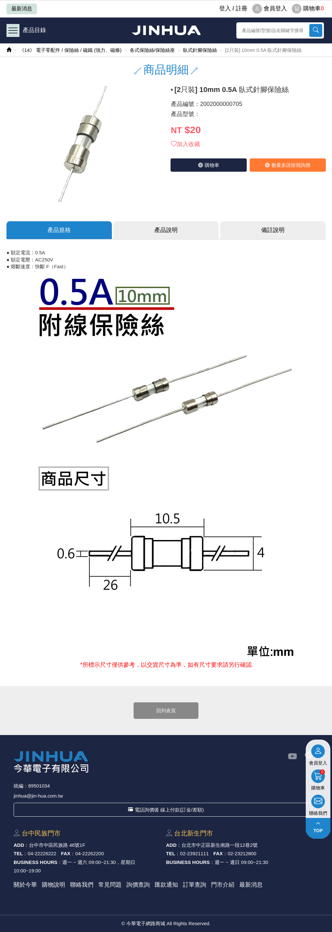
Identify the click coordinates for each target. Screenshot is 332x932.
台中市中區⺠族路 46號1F (57, 845)
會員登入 (269, 9)
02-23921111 (194, 853)
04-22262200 (89, 853)
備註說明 (273, 230)
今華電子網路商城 (166, 30)
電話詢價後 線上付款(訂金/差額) (166, 809)
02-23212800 (242, 853)
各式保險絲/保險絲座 (152, 50)
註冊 (241, 8)
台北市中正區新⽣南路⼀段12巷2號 (220, 845)
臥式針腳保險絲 (200, 50)
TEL (18, 853)
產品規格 (59, 230)
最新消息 (21, 8)
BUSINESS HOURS (35, 862)
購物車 (308, 9)
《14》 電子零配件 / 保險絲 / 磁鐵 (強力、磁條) (70, 50)
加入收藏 (185, 144)
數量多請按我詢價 (287, 165)
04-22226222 (42, 853)
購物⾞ (208, 165)
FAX (65, 853)
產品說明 (166, 230)
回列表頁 (166, 710)
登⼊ (225, 8)
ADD (19, 845)
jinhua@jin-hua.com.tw (38, 796)
